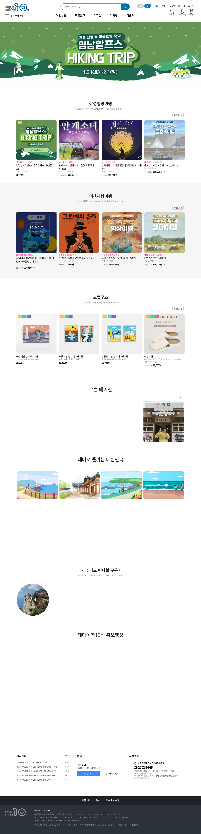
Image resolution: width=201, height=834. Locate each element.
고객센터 (191, 6)
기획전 (114, 15)
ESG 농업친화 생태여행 (164, 259)
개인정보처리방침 (49, 810)
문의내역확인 (111, 773)
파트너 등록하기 (161, 6)
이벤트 (130, 15)
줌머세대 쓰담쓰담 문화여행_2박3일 (164, 166)
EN (148, 6)
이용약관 (37, 810)
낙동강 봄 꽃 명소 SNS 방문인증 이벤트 (32, 762)
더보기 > (67, 756)
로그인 (172, 6)
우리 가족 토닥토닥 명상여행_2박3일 (122, 259)
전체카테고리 (13, 15)
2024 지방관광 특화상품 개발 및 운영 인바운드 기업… (38, 767)
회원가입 (181, 6)
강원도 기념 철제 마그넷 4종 (115, 356)
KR (140, 6)
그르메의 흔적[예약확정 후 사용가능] (79, 259)
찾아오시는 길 (112, 800)
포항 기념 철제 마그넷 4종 (71, 356)
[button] (180, 396)
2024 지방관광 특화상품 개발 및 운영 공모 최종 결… (37, 771)
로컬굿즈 (80, 15)
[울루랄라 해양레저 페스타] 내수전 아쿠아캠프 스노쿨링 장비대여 (36, 261)
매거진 (97, 15)
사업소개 (86, 800)
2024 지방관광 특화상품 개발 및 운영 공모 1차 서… (37, 780)
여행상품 (61, 15)
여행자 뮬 (148, 356)
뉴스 (98, 800)
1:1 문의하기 (88, 773)
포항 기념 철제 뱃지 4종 (27, 356)
